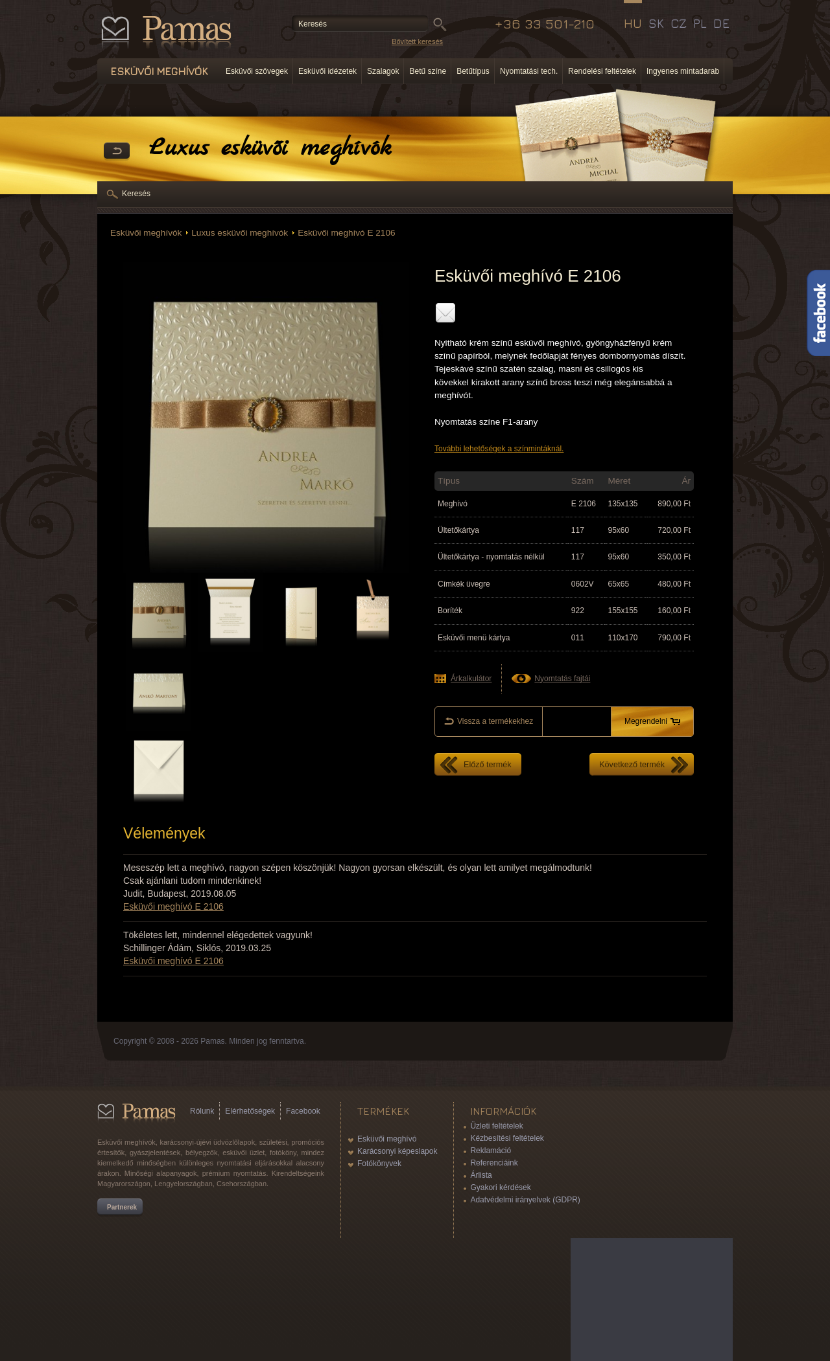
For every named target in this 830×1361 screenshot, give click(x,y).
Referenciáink (493, 1162)
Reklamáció (490, 1150)
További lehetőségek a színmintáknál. (498, 448)
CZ (678, 23)
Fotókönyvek (379, 1163)
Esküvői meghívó (386, 1138)
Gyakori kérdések (500, 1187)
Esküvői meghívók (146, 233)
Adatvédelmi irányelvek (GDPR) (525, 1199)
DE (721, 23)
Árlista (481, 1175)
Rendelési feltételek (602, 71)
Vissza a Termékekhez (117, 151)
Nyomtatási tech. (529, 71)
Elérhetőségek (250, 1111)
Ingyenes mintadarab (682, 71)
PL (700, 23)
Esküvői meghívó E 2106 (346, 233)
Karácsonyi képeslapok (397, 1151)
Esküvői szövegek (257, 71)
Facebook (303, 1111)
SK (656, 23)
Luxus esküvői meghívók (239, 233)
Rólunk (202, 1111)
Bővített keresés (417, 41)
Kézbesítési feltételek (506, 1138)
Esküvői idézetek (327, 71)
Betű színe (427, 71)
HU (633, 23)
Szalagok (383, 71)
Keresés (136, 193)
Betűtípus (473, 71)
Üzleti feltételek (496, 1125)
